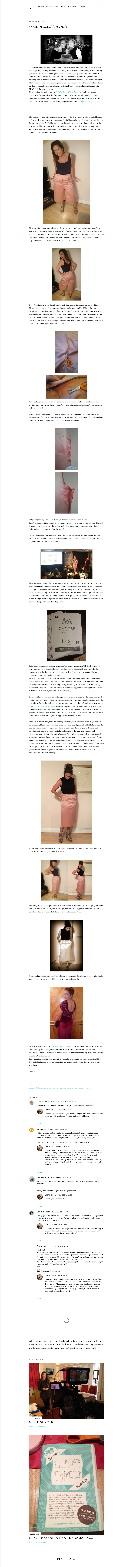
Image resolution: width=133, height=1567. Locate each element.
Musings (59, 6)
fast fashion (57, 1088)
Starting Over (41, 1422)
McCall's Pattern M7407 (62, 1046)
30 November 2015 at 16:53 (61, 1110)
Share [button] (31, 1084)
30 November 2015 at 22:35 (61, 1195)
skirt (89, 1088)
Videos (80, 6)
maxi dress (53, 234)
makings (65, 1088)
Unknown (41, 1129)
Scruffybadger (43, 1212)
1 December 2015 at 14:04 (58, 1246)
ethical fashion (46, 1088)
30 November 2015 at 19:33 (61, 1146)
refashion (72, 1088)
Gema (47, 1110)
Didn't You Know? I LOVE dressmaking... (61, 1538)
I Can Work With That (46, 1101)
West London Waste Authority (70, 92)
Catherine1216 (43, 1177)
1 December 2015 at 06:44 (60, 1212)
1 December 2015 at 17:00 (60, 1275)
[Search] (102, 7)
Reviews (70, 6)
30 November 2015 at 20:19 (60, 1177)
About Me (90, 6)
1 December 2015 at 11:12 (60, 1225)
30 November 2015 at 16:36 (67, 1102)
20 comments (40, 1542)
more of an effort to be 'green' (44, 706)
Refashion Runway (66, 74)
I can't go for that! (83, 101)
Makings (49, 6)
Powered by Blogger (66, 1558)
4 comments (40, 1427)
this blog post (60, 672)
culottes (37, 1088)
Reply (39, 1124)
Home (40, 6)
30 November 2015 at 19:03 (57, 1129)
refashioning (82, 1088)
